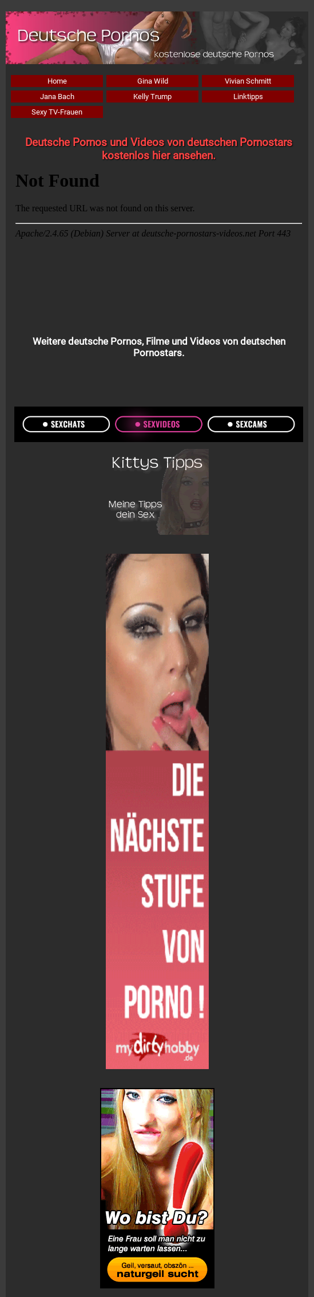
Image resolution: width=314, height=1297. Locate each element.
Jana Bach (57, 96)
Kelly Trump (152, 96)
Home (57, 81)
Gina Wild (152, 81)
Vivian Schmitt (248, 81)
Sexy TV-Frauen (56, 112)
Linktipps (248, 96)
